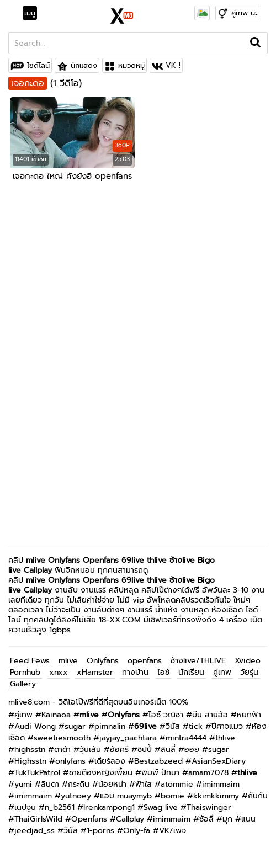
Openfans (101, 560)
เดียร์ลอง (109, 761)
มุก (227, 819)
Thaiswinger (209, 807)
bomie (172, 796)
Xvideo (248, 661)
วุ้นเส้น (90, 749)
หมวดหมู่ (131, 65)
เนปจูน (25, 807)
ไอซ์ (163, 672)
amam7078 (208, 773)
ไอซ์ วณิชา (165, 715)
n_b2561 (60, 807)
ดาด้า (62, 749)
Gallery (23, 684)
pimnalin (109, 726)
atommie (177, 784)
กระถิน (78, 784)
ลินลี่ (168, 749)
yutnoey (76, 796)
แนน (248, 819)
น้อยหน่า (112, 784)
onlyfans (70, 761)
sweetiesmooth (62, 738)
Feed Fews (30, 661)
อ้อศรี (119, 749)
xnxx (58, 672)
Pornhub (25, 672)
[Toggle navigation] (33, 13)
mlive (35, 560)
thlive (225, 738)
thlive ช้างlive (171, 560)
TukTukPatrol (37, 773)
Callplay (38, 570)
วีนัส (173, 726)
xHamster (95, 672)
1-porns (100, 830)
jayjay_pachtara (128, 738)
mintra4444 (186, 738)
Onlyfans (64, 560)
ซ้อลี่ (206, 819)
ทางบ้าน (135, 672)
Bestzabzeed (158, 761)
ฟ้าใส (143, 784)
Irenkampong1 (109, 807)
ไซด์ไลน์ (38, 65)
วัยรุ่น (249, 672)
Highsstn (30, 761)
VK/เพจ (172, 830)
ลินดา (50, 784)
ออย (191, 749)
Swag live (161, 807)
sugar (75, 726)
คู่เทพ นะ (244, 13)
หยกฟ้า (249, 715)
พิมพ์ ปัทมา (160, 773)
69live (132, 560)
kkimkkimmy (216, 796)
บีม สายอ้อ (210, 715)
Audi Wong (35, 726)
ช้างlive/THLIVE (198, 661)
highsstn (29, 749)
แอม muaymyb (126, 796)
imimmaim (221, 784)
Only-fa (136, 830)
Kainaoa (56, 715)
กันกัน (258, 796)
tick (196, 726)
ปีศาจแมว (227, 726)
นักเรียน (191, 672)
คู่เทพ (222, 672)
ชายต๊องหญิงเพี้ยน (100, 773)
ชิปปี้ (144, 749)
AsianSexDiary (219, 761)
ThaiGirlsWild (38, 819)
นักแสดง (84, 65)
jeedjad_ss (34, 830)
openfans (145, 661)
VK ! (173, 65)
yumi (23, 784)
